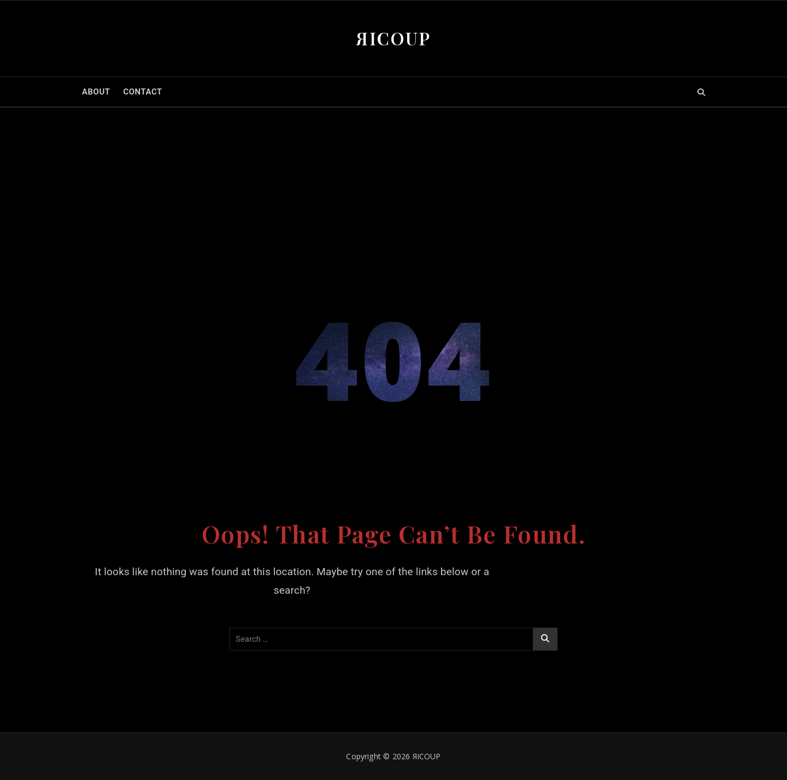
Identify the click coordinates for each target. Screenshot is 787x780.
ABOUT (96, 92)
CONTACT (142, 92)
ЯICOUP (393, 38)
